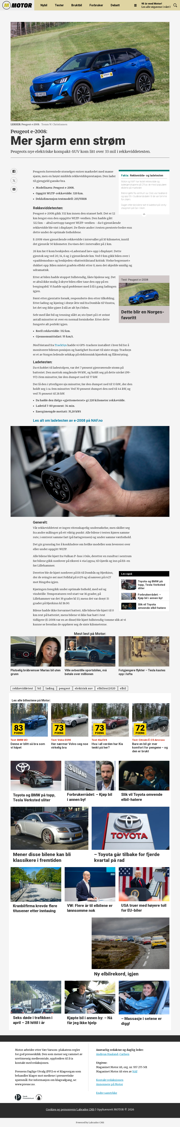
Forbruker (96, 5)
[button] (163, 728)
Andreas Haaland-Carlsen (112, 1054)
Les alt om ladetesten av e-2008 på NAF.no (68, 420)
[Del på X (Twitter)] (14, 180)
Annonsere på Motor (109, 1084)
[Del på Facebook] (14, 171)
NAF (135, 1071)
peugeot (64, 688)
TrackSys (61, 345)
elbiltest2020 (106, 688)
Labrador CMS (85, 1109)
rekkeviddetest (23, 688)
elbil (123, 688)
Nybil (44, 5)
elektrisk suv (84, 688)
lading (50, 688)
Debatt (115, 5)
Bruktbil (76, 5)
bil (39, 688)
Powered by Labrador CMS (90, 1122)
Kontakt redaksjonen (109, 1080)
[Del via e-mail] (14, 189)
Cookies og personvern (61, 1109)
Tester (59, 5)
